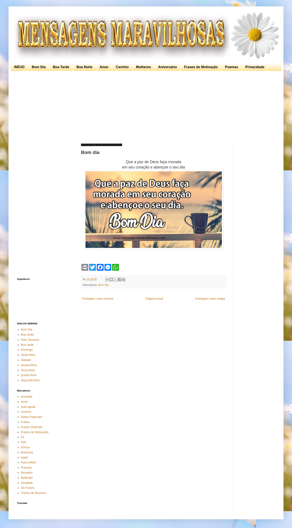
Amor (104, 67)
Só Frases (28, 487)
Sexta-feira (28, 355)
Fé (22, 437)
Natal (24, 457)
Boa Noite (85, 67)
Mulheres (143, 67)
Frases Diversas (31, 427)
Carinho (122, 67)
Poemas (231, 67)
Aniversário (167, 67)
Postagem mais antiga (210, 298)
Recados (27, 472)
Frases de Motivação (201, 67)
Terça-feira (28, 370)
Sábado (26, 360)
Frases (25, 422)
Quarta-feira (29, 365)
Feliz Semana (30, 339)
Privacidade (255, 67)
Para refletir (28, 462)
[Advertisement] (145, 107)
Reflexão (27, 477)
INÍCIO (19, 67)
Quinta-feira (28, 375)
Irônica (25, 447)
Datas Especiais (31, 417)
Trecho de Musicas (33, 493)
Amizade (26, 396)
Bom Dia (39, 67)
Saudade (27, 483)
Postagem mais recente (97, 298)
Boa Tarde (61, 67)
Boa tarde (27, 345)
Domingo (27, 349)
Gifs (23, 442)
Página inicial (154, 298)
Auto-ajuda (28, 407)
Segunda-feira (30, 380)
